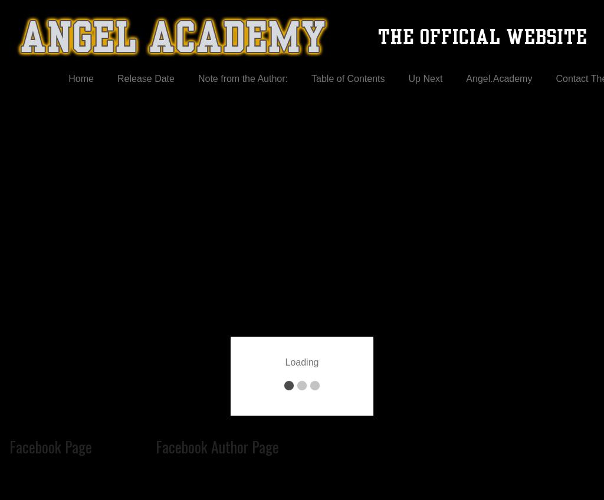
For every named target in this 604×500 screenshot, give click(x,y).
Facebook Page (50, 446)
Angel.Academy (499, 79)
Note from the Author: (243, 79)
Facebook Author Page (217, 446)
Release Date (146, 79)
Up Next (426, 79)
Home (81, 79)
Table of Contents (348, 79)
